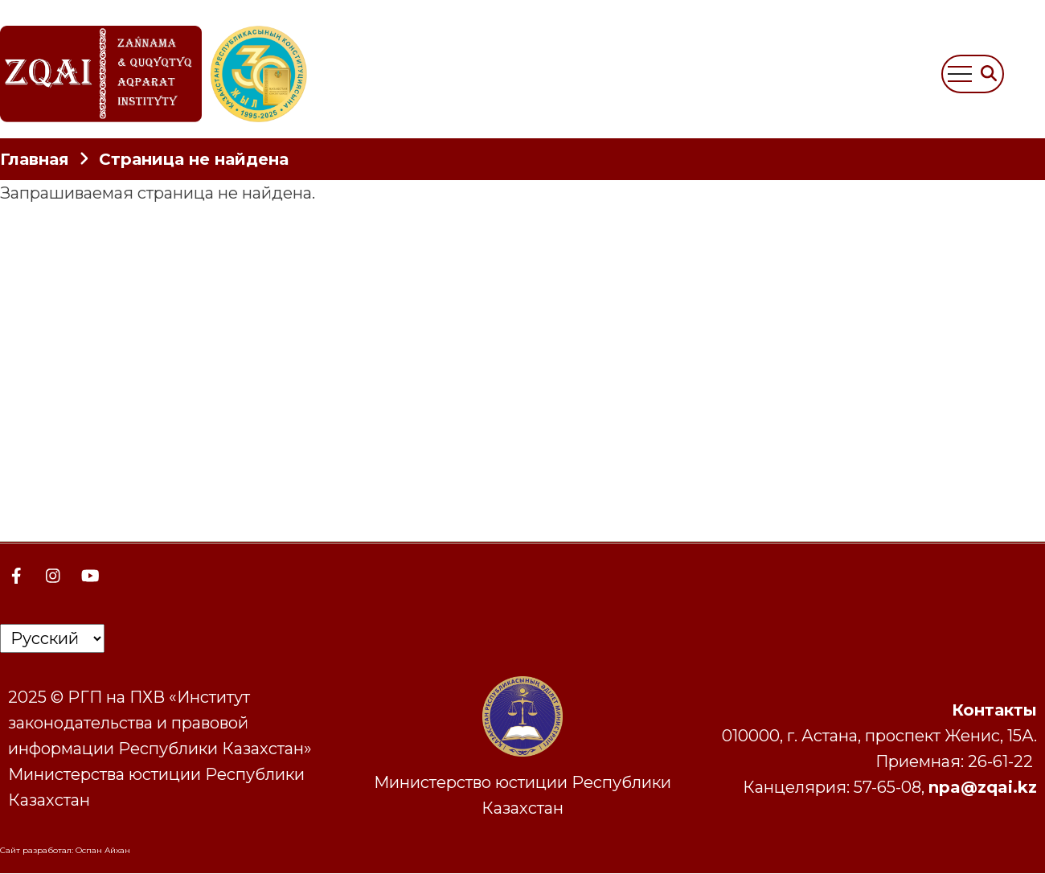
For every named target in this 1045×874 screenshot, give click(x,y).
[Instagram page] (53, 576)
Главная (34, 159)
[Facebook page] (16, 576)
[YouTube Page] (90, 576)
